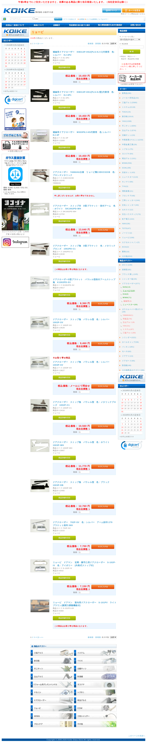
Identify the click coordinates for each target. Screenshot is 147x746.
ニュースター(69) (130, 304)
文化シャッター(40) (130, 205)
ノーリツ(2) (127, 233)
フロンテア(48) (128, 196)
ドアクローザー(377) (131, 283)
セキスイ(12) (127, 210)
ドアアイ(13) (127, 356)
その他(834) (127, 256)
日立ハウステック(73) (131, 214)
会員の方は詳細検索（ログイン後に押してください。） (131, 66)
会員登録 (81, 19)
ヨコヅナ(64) (127, 154)
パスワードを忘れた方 (69, 19)
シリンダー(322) (129, 337)
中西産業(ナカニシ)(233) (132, 140)
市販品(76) (127, 319)
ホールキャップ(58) (130, 342)
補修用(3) (127, 301)
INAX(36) (126, 223)
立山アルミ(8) (129, 322)
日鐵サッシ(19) (128, 135)
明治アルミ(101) (129, 158)
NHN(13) (126, 287)
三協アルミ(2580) (129, 102)
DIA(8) (125, 294)
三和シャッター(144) (131, 200)
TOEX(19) (126, 112)
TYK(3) (125, 186)
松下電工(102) (128, 219)
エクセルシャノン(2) (131, 242)
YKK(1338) (127, 121)
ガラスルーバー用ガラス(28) (132, 310)
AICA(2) (125, 247)
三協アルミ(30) (129, 333)
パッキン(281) (128, 347)
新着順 (98, 43)
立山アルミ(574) (129, 130)
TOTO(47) (126, 228)
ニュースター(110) (130, 177)
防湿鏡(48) (126, 365)
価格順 (90, 43)
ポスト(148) (127, 265)
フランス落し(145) (130, 274)
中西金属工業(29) (129, 144)
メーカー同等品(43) (130, 98)
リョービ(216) (129, 290)
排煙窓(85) (126, 269)
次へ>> (40, 43)
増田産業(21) (127, 191)
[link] (15, 100)
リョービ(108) (128, 237)
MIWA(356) (127, 163)
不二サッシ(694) (129, 126)
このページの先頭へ (136, 736)
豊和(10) (125, 252)
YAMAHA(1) (128, 315)
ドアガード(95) (128, 361)
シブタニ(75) (127, 149)
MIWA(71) (127, 297)
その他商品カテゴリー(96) (133, 370)
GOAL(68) (126, 168)
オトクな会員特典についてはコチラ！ (97, 19)
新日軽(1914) (128, 116)
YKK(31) (126, 326)
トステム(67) (128, 329)
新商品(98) (126, 93)
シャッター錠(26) (129, 279)
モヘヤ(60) (126, 351)
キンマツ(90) (127, 182)
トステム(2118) (128, 107)
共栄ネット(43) (128, 172)
